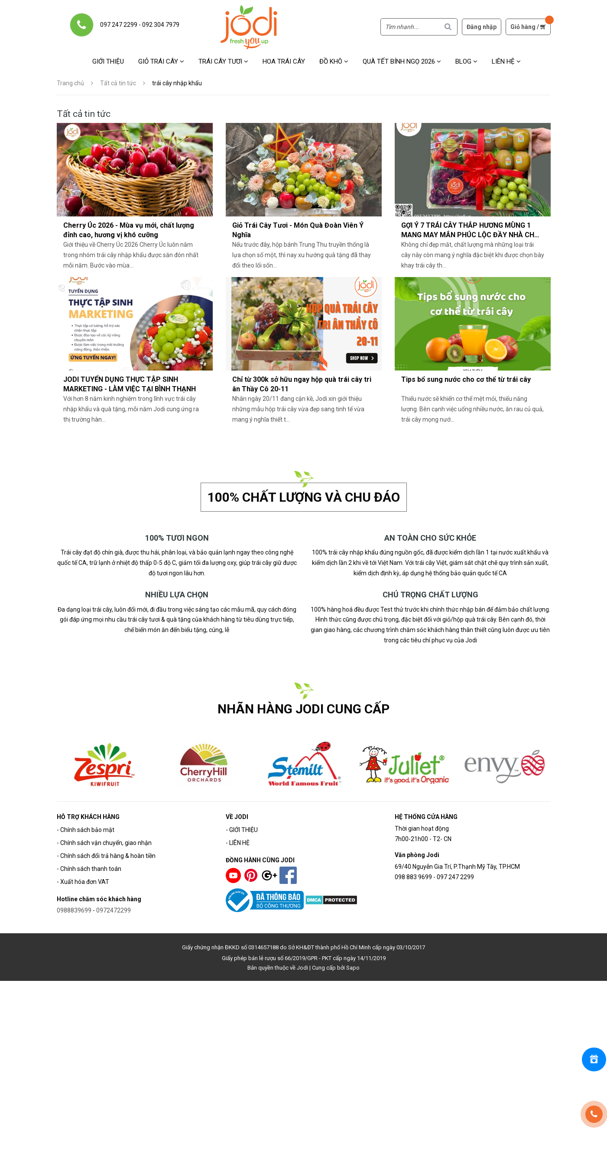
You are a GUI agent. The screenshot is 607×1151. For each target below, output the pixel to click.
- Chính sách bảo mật (85, 829)
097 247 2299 (118, 24)
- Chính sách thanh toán (89, 868)
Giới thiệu (108, 61)
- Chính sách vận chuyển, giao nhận (104, 842)
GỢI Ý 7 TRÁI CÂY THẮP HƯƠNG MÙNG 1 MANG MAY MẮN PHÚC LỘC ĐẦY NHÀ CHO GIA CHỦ (470, 234)
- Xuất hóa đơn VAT (83, 881)
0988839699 (74, 910)
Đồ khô (333, 61)
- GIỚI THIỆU (242, 829)
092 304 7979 (160, 24)
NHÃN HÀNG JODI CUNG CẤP (303, 708)
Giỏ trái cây (161, 61)
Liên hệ (506, 61)
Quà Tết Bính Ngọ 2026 (402, 61)
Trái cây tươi (223, 61)
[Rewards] (594, 1059)
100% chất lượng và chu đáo (304, 497)
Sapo (353, 967)
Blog (466, 61)
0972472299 (113, 910)
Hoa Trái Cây (284, 61)
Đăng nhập (482, 26)
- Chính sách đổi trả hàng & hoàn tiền (106, 855)
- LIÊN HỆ (238, 842)
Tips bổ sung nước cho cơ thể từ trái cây (466, 379)
